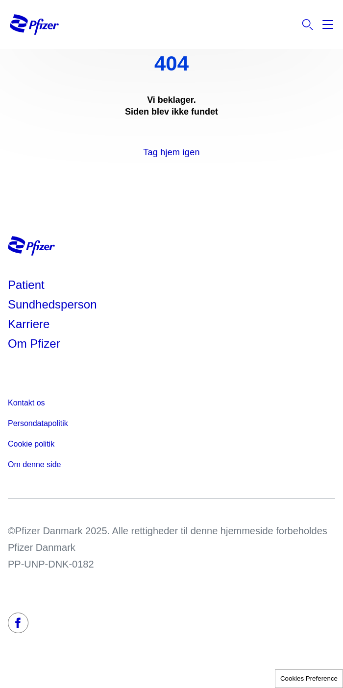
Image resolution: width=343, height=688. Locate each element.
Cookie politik (31, 444)
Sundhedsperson (52, 304)
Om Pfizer (34, 343)
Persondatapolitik (38, 423)
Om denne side (34, 464)
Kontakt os (26, 403)
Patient (26, 284)
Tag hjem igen (171, 152)
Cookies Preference (309, 678)
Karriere (28, 324)
